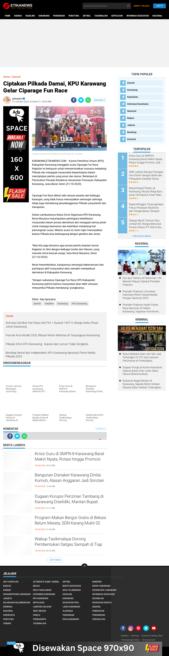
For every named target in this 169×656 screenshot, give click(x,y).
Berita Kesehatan (72, 586)
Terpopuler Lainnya (142, 236)
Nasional (157, 15)
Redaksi (125, 635)
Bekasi (130, 118)
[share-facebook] (73, 100)
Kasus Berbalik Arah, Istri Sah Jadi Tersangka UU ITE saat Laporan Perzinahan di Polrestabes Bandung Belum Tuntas (142, 357)
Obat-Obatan (39, 611)
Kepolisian (117, 15)
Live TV (158, 6)
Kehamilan (98, 598)
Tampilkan (100, 429)
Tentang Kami (148, 640)
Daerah (18, 15)
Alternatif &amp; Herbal (46, 581)
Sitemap (135, 635)
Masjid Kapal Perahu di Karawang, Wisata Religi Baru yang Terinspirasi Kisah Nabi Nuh (145, 192)
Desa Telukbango (72, 590)
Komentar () (99, 100)
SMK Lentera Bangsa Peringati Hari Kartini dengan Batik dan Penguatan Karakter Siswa (146, 175)
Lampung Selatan (42, 606)
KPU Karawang (79, 303)
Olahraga (68, 611)
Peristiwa (73, 15)
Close (11, 643)
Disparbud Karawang (44, 594)
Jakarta (131, 125)
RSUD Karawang (71, 619)
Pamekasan (98, 611)
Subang (7, 623)
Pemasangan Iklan (130, 640)
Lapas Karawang (71, 606)
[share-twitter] (81, 100)
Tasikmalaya (101, 15)
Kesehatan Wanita (102, 602)
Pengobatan (98, 615)
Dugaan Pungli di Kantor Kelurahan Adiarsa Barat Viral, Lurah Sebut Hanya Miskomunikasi (142, 371)
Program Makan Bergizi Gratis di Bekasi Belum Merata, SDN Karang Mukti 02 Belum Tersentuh (70, 523)
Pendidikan (59, 15)
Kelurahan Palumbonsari (16, 602)
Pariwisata (9, 615)
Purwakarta (39, 619)
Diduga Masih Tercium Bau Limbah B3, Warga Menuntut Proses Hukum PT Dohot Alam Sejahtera (146, 224)
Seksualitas (98, 619)
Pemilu (36, 615)
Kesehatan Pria (71, 602)
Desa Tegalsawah (42, 590)
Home (7, 15)
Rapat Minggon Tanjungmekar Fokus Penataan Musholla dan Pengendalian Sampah (146, 208)
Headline (30, 15)
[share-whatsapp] (88, 100)
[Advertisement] (84, 43)
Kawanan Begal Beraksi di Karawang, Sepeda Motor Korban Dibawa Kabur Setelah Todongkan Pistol (142, 384)
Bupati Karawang (101, 586)
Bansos (7, 586)
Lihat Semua (55, 560)
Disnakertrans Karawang (17, 594)
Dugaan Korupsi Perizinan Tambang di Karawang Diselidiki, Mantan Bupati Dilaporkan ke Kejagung (69, 502)
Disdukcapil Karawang (104, 590)
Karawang (44, 15)
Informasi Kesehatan (137, 15)
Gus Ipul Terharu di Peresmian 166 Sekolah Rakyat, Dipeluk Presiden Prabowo (142, 281)
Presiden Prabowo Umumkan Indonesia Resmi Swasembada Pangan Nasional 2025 (140, 295)
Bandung (131, 132)
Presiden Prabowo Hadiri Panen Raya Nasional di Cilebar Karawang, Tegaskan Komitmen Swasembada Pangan (141, 308)
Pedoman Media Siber (152, 635)
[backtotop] (84, 566)
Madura (96, 606)
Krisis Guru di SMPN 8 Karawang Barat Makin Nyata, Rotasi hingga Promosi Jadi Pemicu (69, 459)
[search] (106, 6)
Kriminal (131, 139)
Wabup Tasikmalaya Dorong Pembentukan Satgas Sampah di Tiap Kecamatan (68, 544)
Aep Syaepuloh (11, 581)
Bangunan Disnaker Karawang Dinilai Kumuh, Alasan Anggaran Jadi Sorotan (69, 478)
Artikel (87, 15)
